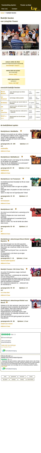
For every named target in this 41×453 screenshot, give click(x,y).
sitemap (22, 379)
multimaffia (4, 148)
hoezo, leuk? (13, 74)
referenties (22, 376)
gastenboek (6, 46)
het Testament (4, 98)
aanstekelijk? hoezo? (12, 65)
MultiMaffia (4, 102)
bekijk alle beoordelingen (8, 346)
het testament (5, 201)
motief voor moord (6, 323)
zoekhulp (14, 379)
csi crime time (5, 292)
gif (1, 231)
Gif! (2, 106)
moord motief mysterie (8, 260)
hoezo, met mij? (14, 83)
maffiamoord (5, 170)
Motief (4, 117)
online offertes (30, 379)
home (2, 13)
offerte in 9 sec (5, 151)
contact (30, 376)
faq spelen (5, 379)
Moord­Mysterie (3, 92)
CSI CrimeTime (4, 111)
